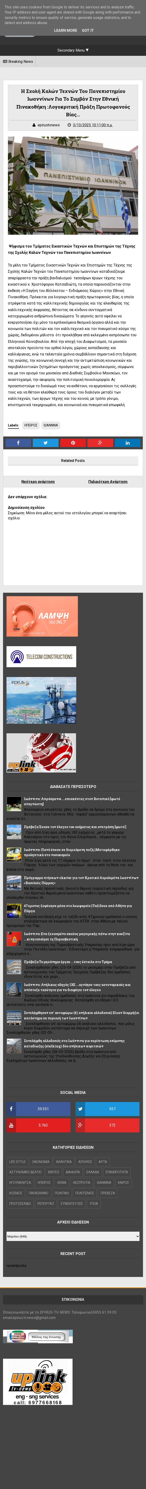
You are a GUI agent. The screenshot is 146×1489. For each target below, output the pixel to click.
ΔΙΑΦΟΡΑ (73, 1172)
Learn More (65, 30)
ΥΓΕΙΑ (94, 1203)
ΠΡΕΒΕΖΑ (108, 1193)
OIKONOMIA (41, 1162)
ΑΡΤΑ (103, 1162)
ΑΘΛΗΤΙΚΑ (64, 1162)
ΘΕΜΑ (61, 1182)
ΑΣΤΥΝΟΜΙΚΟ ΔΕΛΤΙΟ (25, 1172)
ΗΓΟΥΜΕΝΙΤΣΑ (20, 1182)
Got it (88, 30)
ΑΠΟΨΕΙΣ (85, 1162)
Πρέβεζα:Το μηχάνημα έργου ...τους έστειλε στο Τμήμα (68, 962)
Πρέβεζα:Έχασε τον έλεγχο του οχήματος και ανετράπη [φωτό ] (75, 827)
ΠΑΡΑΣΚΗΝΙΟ (38, 1193)
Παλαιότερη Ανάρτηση (107, 481)
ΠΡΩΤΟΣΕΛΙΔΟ (20, 1203)
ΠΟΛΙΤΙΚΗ (62, 1193)
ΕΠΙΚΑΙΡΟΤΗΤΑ (117, 1172)
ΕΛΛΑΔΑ (92, 1172)
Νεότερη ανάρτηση (38, 481)
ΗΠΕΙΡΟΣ (30, 425)
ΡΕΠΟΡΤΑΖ (45, 1203)
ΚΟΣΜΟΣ (15, 1193)
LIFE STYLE (17, 1162)
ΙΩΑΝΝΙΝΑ (51, 425)
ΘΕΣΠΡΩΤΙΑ (81, 1182)
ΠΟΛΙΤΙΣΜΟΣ (84, 1193)
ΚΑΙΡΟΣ (123, 1182)
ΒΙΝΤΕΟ (53, 1172)
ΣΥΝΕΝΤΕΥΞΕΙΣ (72, 1203)
